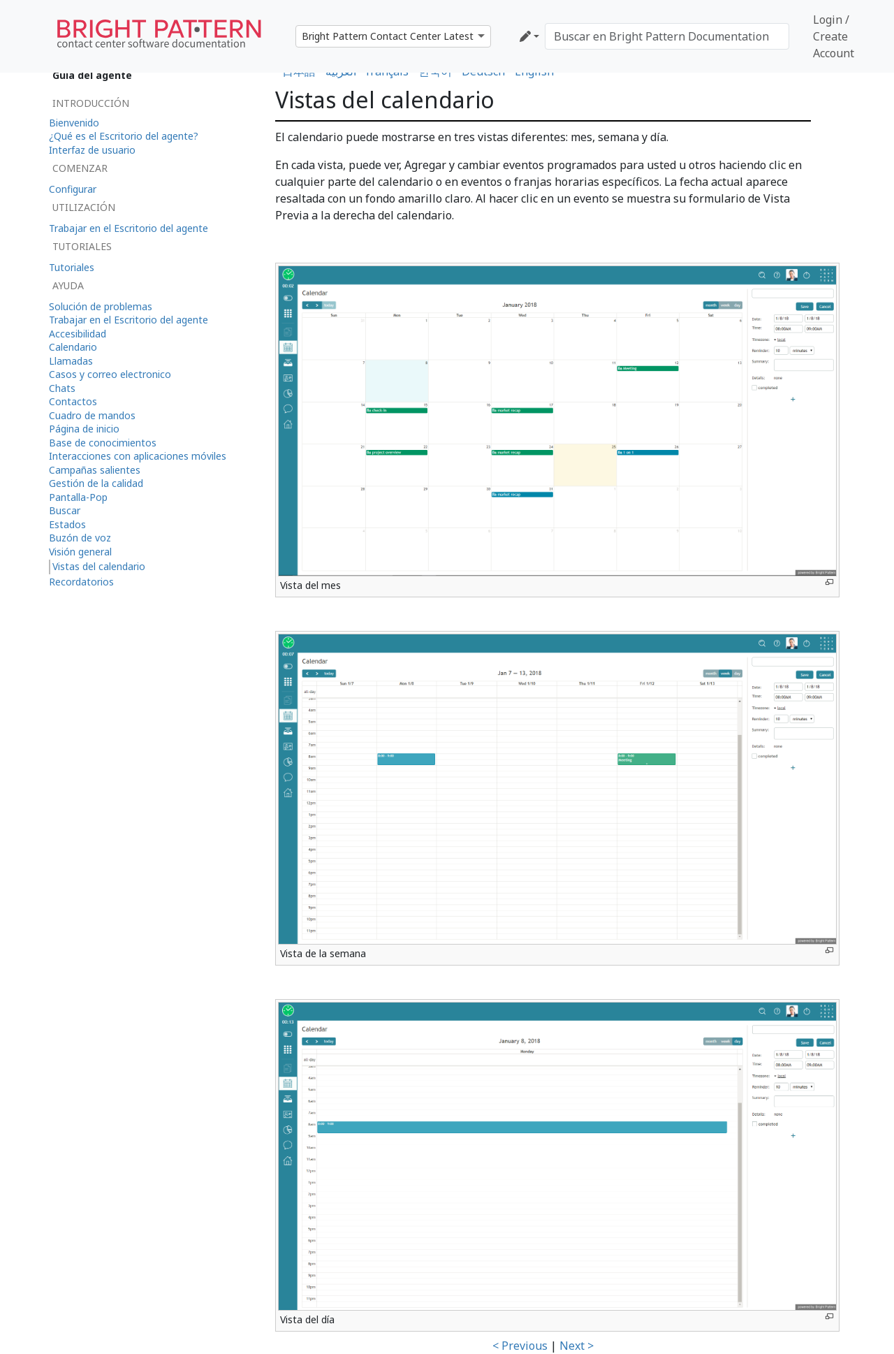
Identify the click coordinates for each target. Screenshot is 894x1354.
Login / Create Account (833, 36)
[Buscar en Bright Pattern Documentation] (667, 36)
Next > (576, 1345)
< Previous (520, 1345)
